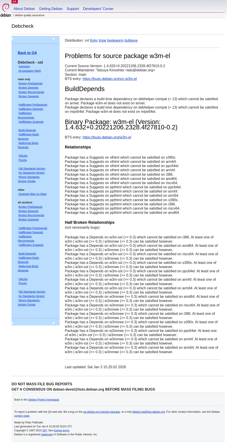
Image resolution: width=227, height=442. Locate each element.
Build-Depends (27, 130)
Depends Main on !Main (33, 194)
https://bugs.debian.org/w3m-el (107, 137)
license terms (61, 430)
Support (73, 9)
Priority (23, 160)
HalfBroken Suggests (31, 121)
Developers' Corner (98, 9)
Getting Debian (51, 9)
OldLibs (23, 155)
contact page (21, 415)
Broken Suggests (29, 96)
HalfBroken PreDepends (33, 104)
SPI (45, 430)
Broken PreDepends (31, 83)
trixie (102, 40)
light (37, 70)
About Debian (24, 9)
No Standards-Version (32, 172)
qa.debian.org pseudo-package (101, 411)
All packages (25, 70)
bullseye (131, 40)
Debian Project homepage (43, 399)
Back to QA (27, 53)
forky (94, 40)
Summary (24, 66)
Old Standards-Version (32, 168)
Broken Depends (28, 87)
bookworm (115, 40)
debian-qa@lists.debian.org (149, 411)
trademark (47, 434)
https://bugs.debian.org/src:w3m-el (110, 79)
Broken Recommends (31, 92)
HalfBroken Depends (31, 109)
